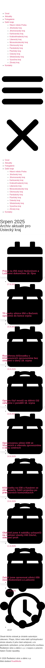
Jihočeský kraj (16, 28)
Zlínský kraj (14, 62)
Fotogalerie (9, 19)
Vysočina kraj (15, 60)
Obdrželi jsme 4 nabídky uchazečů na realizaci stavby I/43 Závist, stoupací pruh (22, 535)
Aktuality (8, 16)
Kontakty (8, 65)
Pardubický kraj (16, 48)
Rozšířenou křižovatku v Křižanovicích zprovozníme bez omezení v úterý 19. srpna (20, 358)
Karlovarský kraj (16, 34)
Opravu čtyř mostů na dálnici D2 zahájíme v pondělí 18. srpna (20, 401)
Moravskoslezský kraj (19, 42)
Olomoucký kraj (16, 45)
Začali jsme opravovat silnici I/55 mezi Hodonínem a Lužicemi (21, 578)
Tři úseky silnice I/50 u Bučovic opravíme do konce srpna (20, 314)
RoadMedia (16, 661)
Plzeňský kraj (15, 51)
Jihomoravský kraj (17, 31)
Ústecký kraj (15, 54)
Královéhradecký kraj (18, 37)
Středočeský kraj (17, 57)
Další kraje (9, 22)
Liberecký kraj (15, 39)
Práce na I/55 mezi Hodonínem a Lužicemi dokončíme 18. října (20, 272)
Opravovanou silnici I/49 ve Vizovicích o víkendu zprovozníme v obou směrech (21, 445)
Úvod (7, 13)
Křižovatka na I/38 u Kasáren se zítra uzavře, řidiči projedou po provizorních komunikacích (20, 490)
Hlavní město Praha (18, 25)
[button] (22, 113)
